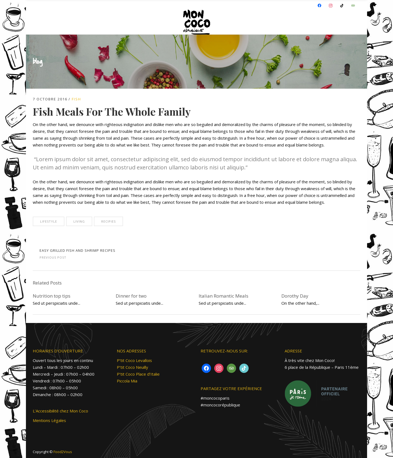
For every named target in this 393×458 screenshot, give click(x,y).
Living (79, 221)
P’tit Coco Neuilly (132, 367)
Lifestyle (48, 221)
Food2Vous (62, 451)
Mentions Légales (49, 420)
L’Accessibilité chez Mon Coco (60, 411)
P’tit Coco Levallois (134, 360)
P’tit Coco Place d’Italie (138, 374)
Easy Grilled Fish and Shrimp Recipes (77, 250)
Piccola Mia (127, 381)
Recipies (108, 221)
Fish (76, 99)
